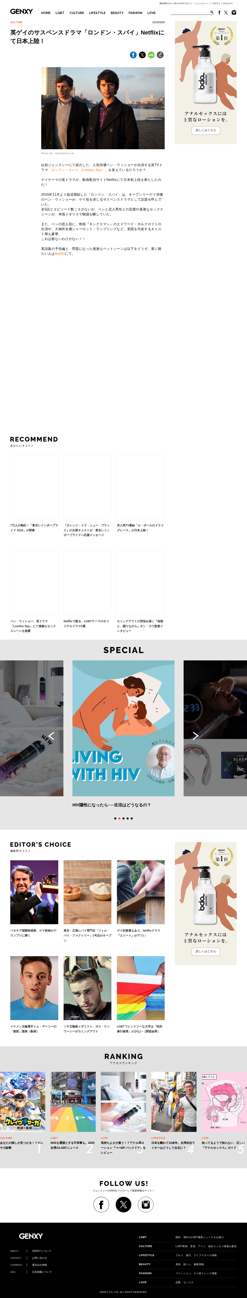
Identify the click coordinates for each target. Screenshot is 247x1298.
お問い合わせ (28, 1258)
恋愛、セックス (166, 1282)
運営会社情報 (28, 1265)
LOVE (151, 13)
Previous (51, 736)
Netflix (60, 253)
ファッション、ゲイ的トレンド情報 (178, 1273)
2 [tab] (119, 818)
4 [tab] (128, 818)
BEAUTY (117, 13)
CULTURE (77, 13)
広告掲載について (31, 1271)
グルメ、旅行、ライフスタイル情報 (178, 1255)
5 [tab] (132, 818)
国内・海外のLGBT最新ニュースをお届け (181, 1237)
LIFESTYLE (97, 13)
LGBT (60, 13)
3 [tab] (123, 818)
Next (196, 736)
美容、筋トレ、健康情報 (171, 1264)
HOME (45, 13)
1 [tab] (115, 818)
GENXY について (30, 1251)
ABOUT (216, 3)
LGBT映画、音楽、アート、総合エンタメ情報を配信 (188, 1246)
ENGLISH (228, 3)
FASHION (135, 13)
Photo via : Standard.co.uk (57, 153)
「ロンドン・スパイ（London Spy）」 (78, 170)
